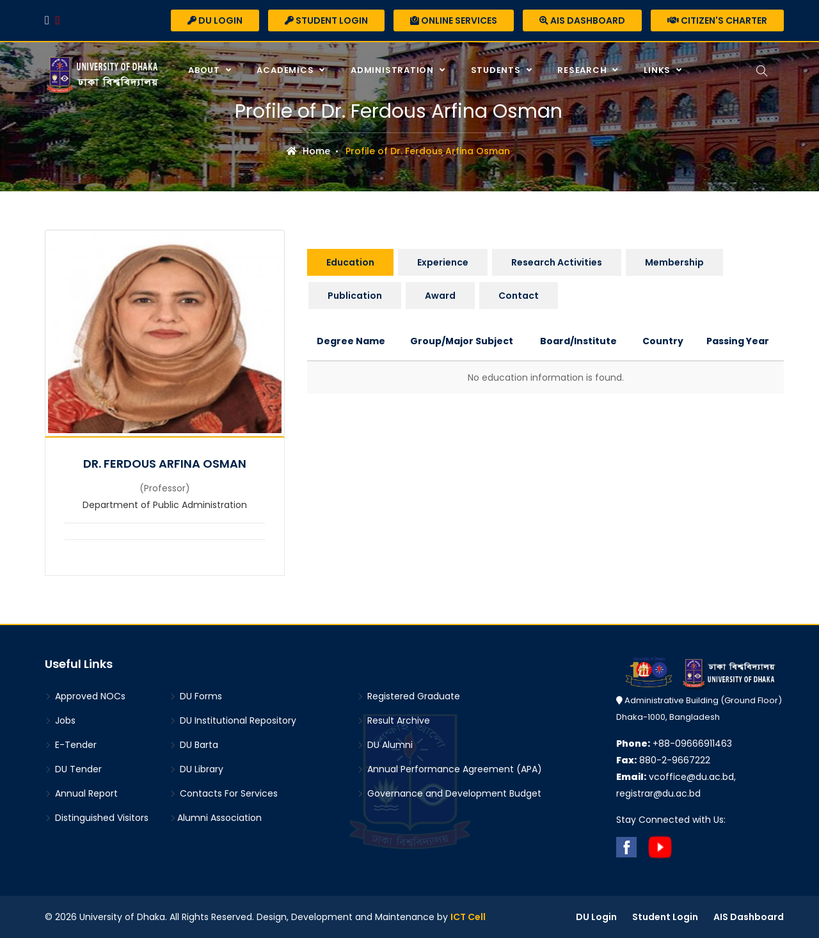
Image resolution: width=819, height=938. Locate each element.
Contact (518, 295)
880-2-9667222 (663, 760)
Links (658, 70)
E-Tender (71, 744)
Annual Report (81, 793)
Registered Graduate (408, 696)
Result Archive (393, 720)
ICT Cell (468, 916)
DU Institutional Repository (233, 720)
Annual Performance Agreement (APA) (449, 769)
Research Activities (556, 262)
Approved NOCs (85, 696)
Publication (355, 295)
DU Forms (196, 696)
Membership (674, 262)
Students (497, 70)
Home (308, 151)
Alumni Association (216, 817)
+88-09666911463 (674, 743)
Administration (393, 70)
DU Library (196, 769)
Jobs (60, 720)
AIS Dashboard (582, 20)
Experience (442, 262)
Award (440, 295)
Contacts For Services (224, 793)
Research (583, 70)
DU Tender (73, 769)
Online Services (453, 20)
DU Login (215, 20)
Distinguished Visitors (96, 817)
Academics (286, 70)
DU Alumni (385, 744)
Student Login (326, 20)
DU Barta (194, 744)
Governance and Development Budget (449, 793)
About (205, 70)
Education (350, 262)
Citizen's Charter (717, 20)
